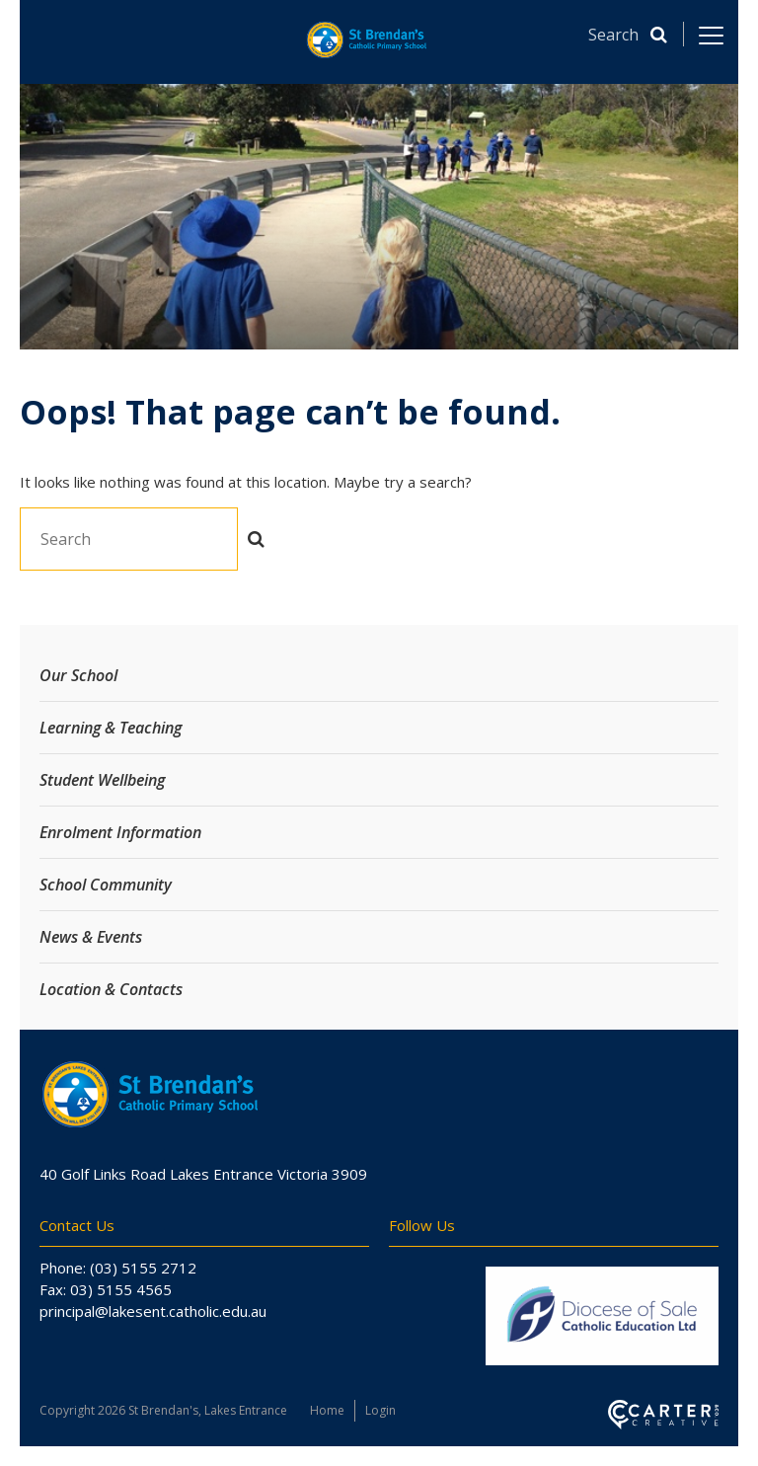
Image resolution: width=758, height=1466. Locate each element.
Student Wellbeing (102, 780)
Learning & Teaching (110, 727)
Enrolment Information (120, 832)
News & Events (90, 937)
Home (327, 1410)
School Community (105, 884)
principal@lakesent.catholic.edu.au (152, 1311)
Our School (78, 675)
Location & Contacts (111, 989)
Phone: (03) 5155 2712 (117, 1267)
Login (380, 1410)
